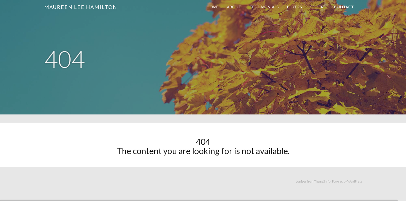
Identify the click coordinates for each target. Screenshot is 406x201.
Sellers (318, 6)
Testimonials (264, 6)
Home (212, 6)
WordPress (354, 181)
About (234, 6)
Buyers (294, 6)
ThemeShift (322, 181)
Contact (344, 6)
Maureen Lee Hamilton (80, 7)
